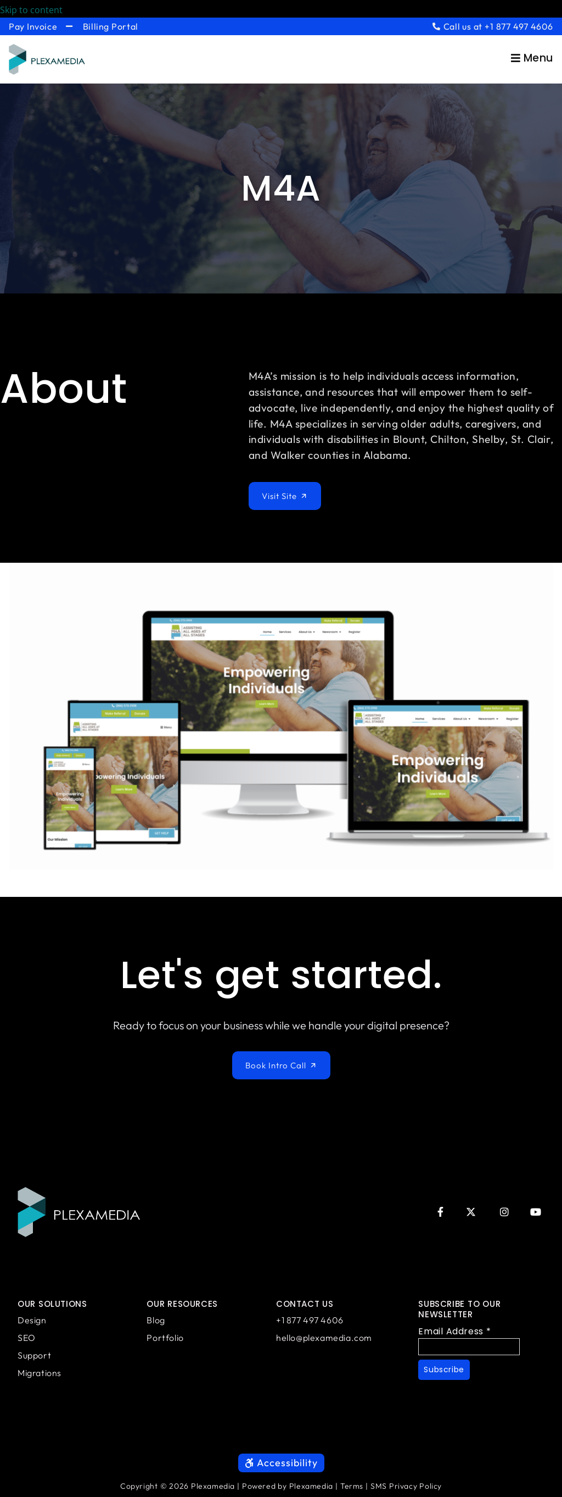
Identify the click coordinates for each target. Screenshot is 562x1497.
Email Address (454, 1331)
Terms (351, 1486)
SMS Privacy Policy (406, 1486)
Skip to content (39, 10)
